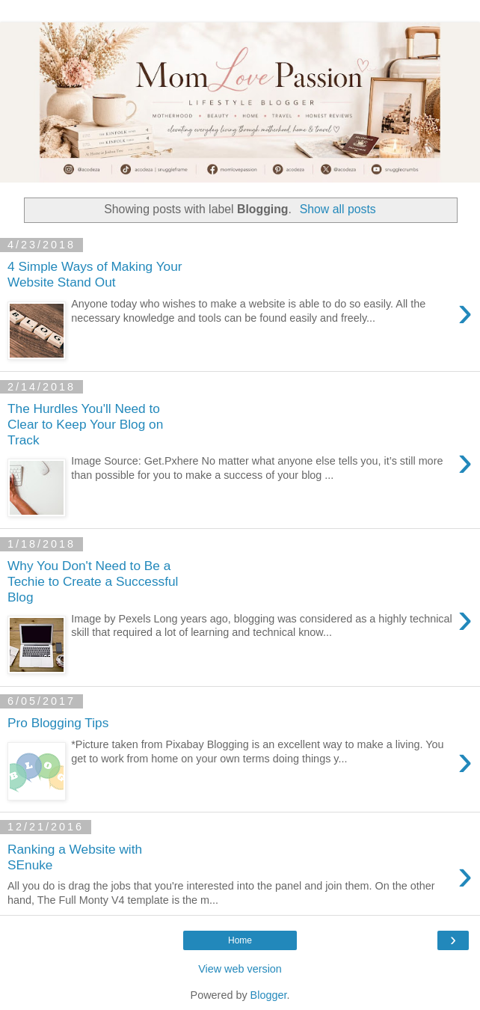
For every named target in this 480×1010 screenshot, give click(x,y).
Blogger (268, 995)
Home (240, 940)
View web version (240, 969)
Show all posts (338, 209)
